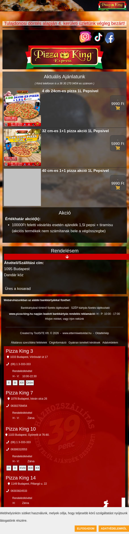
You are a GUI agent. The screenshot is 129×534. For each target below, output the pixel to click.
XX (37, 468)
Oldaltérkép (102, 333)
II (9, 382)
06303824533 (19, 490)
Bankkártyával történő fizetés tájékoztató (45, 307)
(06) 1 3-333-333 (21, 364)
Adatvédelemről (114, 528)
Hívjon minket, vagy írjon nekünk (64, 318)
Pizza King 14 (21, 478)
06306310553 (19, 449)
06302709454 (19, 405)
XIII (22, 382)
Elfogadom (85, 528)
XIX (30, 468)
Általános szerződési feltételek (29, 342)
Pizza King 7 (19, 393)
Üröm (30, 382)
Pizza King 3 (19, 351)
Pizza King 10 (21, 429)
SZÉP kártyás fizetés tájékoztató (90, 307)
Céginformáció (57, 342)
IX (9, 468)
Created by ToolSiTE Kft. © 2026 (39, 333)
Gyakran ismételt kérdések (84, 342)
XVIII (22, 468)
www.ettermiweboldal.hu (77, 333)
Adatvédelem (110, 342)
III (15, 382)
